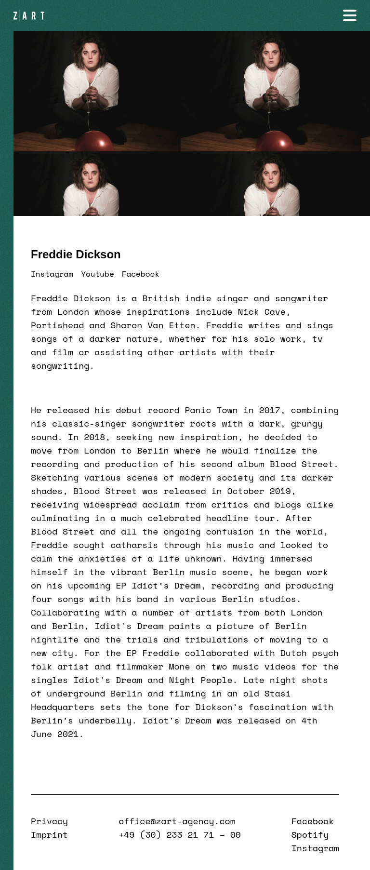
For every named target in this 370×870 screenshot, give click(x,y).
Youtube (97, 274)
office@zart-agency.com (177, 821)
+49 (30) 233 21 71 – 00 (179, 834)
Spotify (310, 834)
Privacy (49, 821)
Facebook (140, 274)
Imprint (49, 834)
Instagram (52, 274)
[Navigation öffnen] (350, 15)
